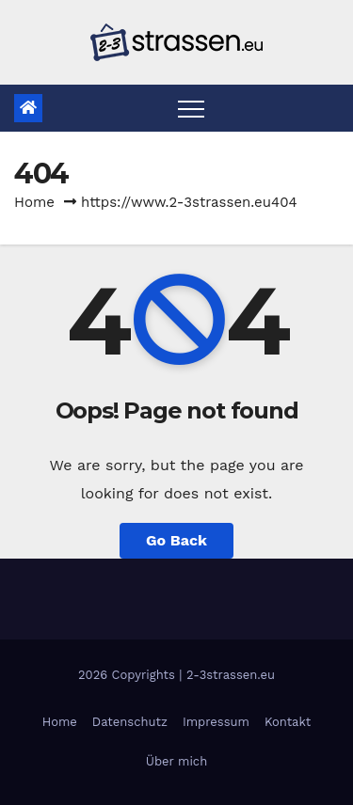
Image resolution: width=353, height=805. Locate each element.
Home (34, 202)
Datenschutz (130, 722)
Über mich (176, 761)
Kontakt (288, 722)
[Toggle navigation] (191, 108)
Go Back (176, 540)
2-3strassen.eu (230, 675)
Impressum (216, 722)
